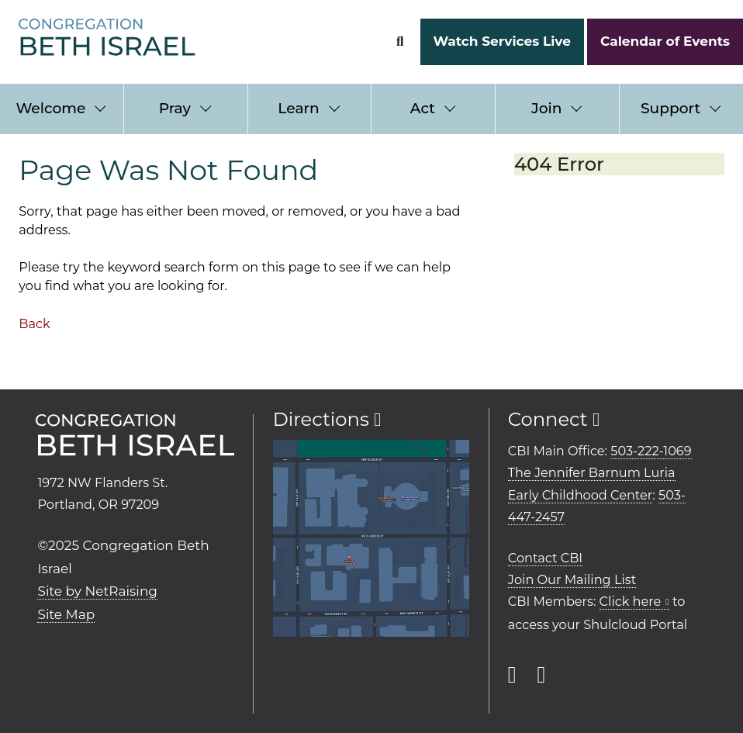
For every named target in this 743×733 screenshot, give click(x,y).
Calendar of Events (665, 41)
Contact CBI (545, 557)
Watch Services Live (501, 41)
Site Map (66, 614)
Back (34, 323)
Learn (298, 108)
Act (422, 108)
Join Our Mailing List (572, 579)
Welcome (50, 108)
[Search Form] (399, 41)
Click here (631, 601)
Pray (175, 108)
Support (670, 108)
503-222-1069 (650, 450)
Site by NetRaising (97, 591)
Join (546, 108)
